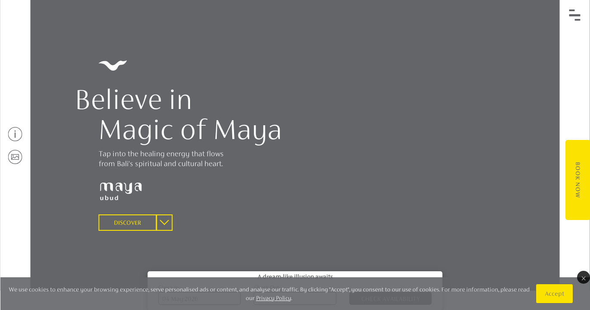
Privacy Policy (273, 297)
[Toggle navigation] (575, 15)
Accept (554, 293)
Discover (127, 222)
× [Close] (583, 277)
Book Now (577, 180)
